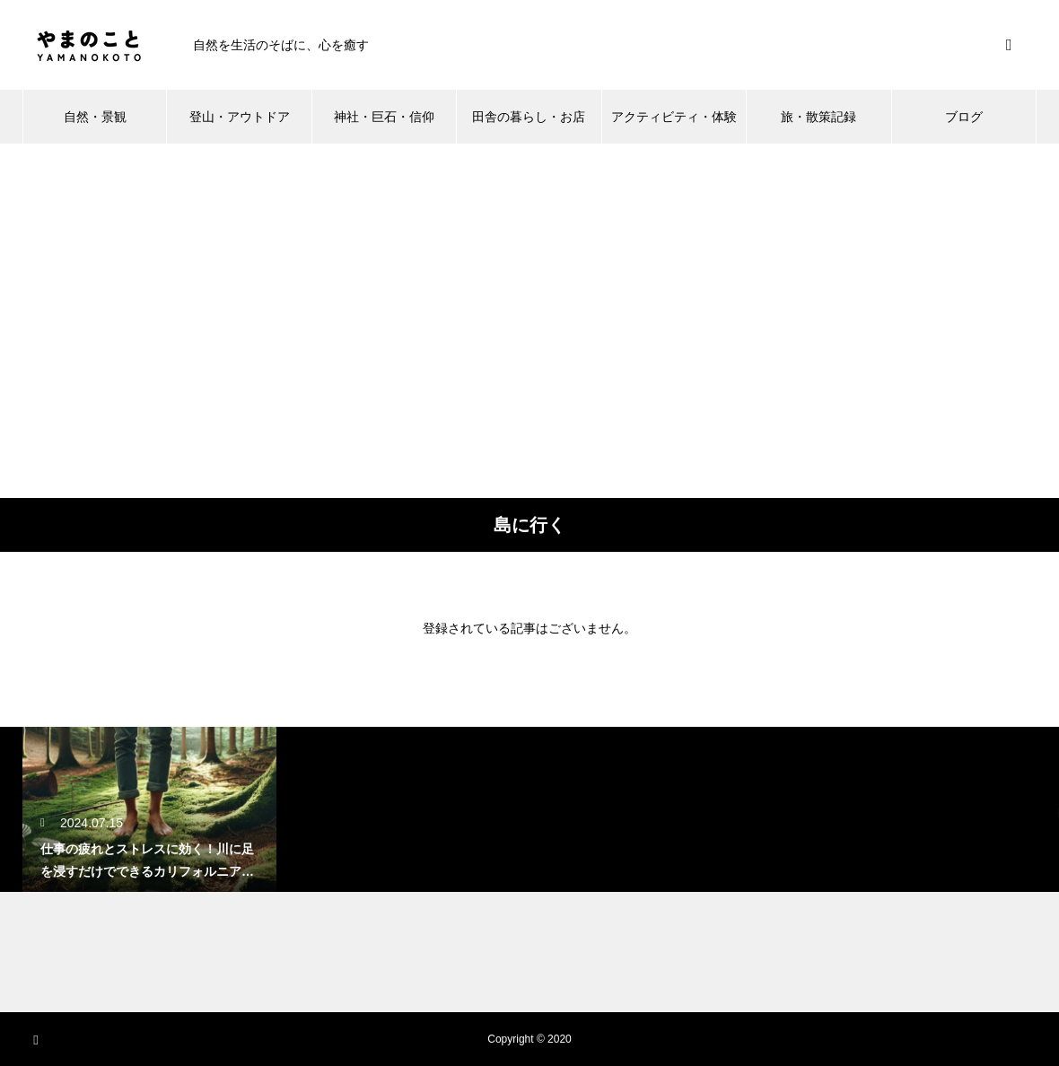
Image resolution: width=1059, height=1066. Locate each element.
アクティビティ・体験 (674, 116)
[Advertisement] (168, 321)
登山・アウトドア (239, 116)
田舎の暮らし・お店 (528, 116)
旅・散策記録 (818, 116)
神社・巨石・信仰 (384, 116)
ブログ (964, 116)
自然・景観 (95, 116)
